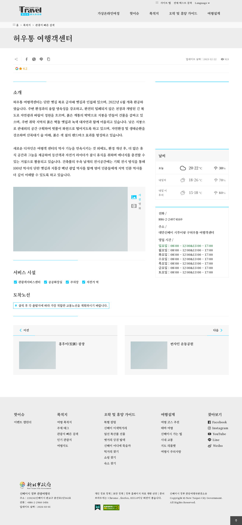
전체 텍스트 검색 (183, 3)
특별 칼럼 (110, 422)
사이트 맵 (166, 3)
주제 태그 (63, 428)
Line (213, 440)
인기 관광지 (64, 440)
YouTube (217, 434)
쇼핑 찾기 (110, 457)
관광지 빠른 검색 (45, 25)
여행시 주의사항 (171, 451)
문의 (162, 493)
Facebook (217, 422)
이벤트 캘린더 (22, 422)
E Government (97, 507)
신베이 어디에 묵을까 (117, 446)
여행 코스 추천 (170, 422)
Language (201, 3)
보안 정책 (118, 493)
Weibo (215, 446)
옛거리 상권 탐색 (114, 440)
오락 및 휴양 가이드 (183, 13)
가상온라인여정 (108, 13)
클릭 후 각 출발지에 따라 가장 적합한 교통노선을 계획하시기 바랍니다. (61, 305)
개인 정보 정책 (103, 493)
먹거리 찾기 (111, 451)
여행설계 (214, 13)
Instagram (218, 428)
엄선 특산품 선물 (114, 434)
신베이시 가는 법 (171, 434)
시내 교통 (167, 440)
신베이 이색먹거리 (115, 428)
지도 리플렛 (168, 446)
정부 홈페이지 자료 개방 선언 (141, 493)
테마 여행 (167, 428)
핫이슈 (134, 13)
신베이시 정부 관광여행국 (33, 11)
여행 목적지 (64, 422)
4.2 (21, 68)
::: (157, 3)
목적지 (154, 13)
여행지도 (62, 446)
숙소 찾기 (110, 463)
